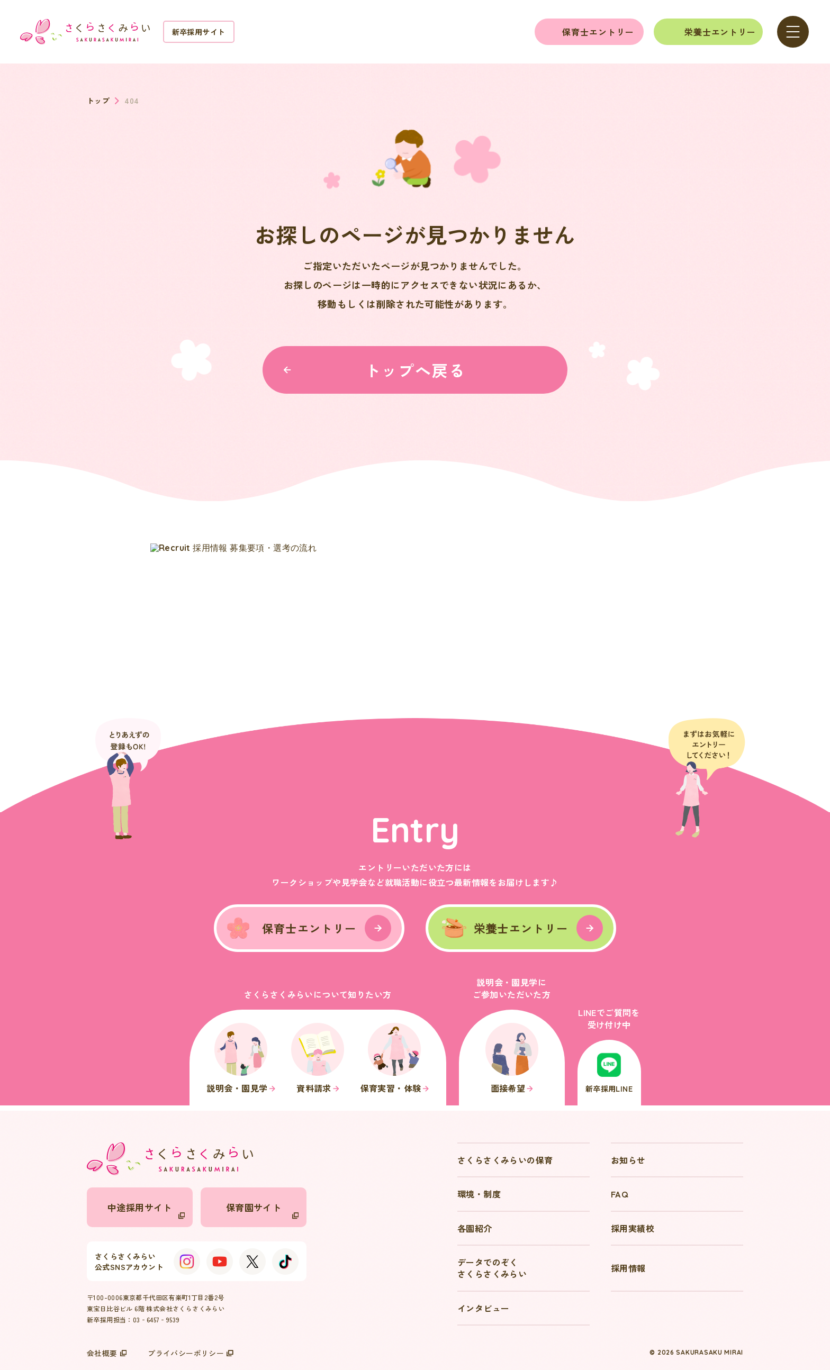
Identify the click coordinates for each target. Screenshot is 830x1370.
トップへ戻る (374, 370)
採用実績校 (632, 1228)
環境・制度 (479, 1193)
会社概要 (107, 1353)
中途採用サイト (146, 1210)
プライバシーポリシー (190, 1353)
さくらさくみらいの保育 (505, 1160)
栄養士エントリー (720, 31)
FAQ (619, 1193)
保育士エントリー (598, 31)
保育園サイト (262, 1210)
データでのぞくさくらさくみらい (492, 1268)
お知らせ (628, 1160)
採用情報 (628, 1268)
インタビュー (483, 1308)
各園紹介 (474, 1228)
